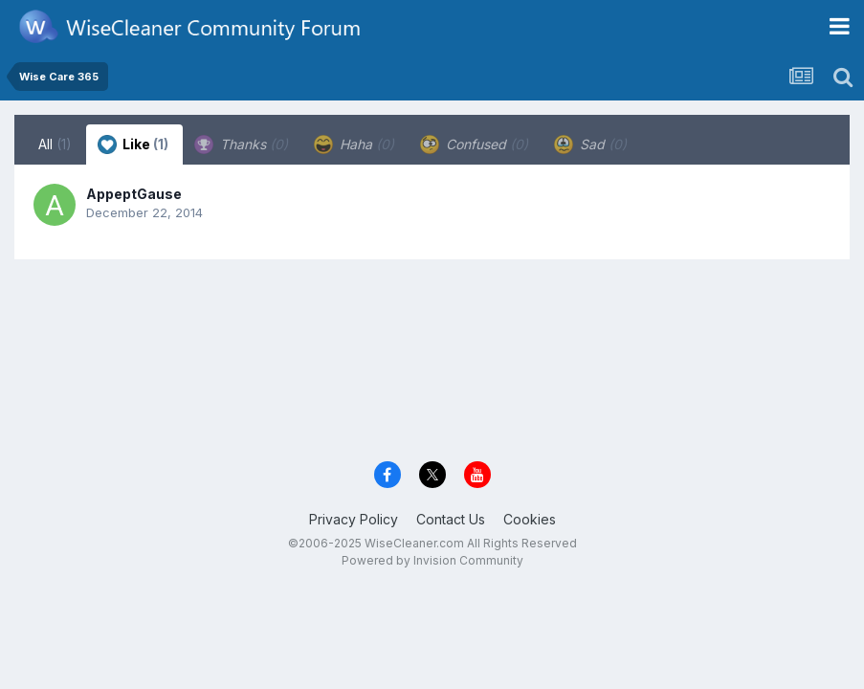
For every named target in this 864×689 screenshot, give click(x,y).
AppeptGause (134, 194)
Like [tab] (133, 144)
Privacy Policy (353, 519)
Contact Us (450, 519)
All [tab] (55, 144)
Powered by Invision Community (432, 560)
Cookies (529, 519)
